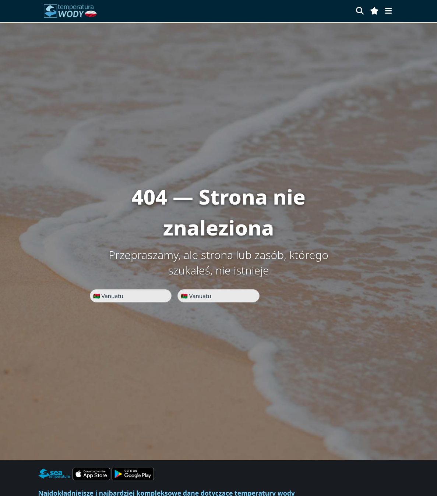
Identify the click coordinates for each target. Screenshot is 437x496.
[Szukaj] (360, 11)
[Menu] (388, 11)
